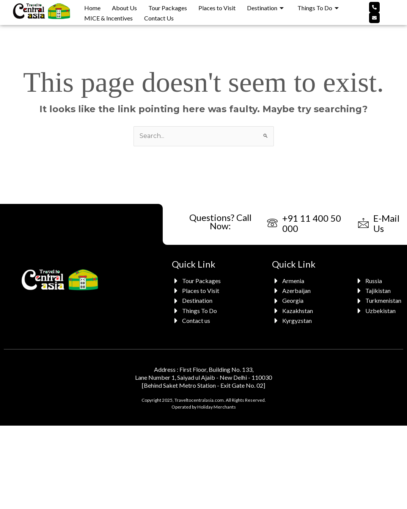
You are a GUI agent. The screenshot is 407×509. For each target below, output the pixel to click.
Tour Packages (167, 7)
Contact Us (159, 17)
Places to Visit (217, 7)
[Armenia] (293, 281)
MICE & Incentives (108, 17)
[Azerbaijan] (293, 291)
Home (92, 7)
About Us (124, 7)
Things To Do (318, 7)
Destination (265, 7)
